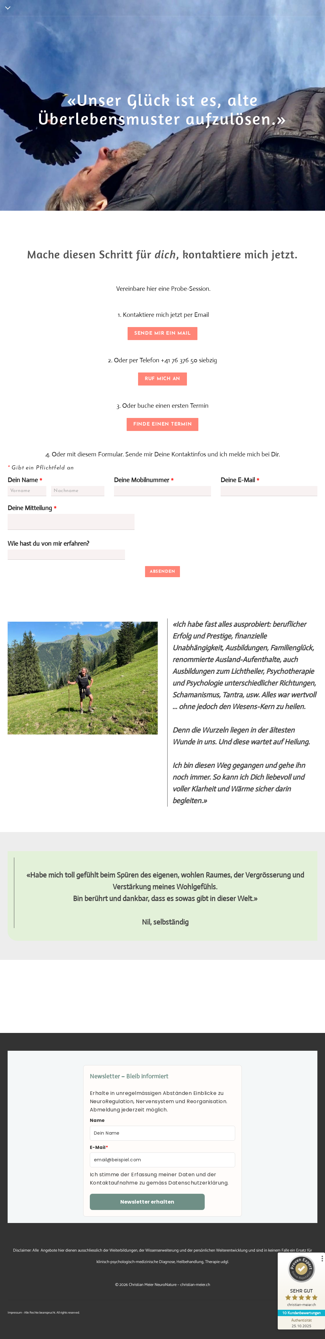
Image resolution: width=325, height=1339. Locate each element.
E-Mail (99, 1147)
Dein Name (25, 480)
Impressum (15, 1312)
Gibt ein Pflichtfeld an (41, 468)
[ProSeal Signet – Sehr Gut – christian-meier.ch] (301, 1282)
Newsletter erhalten (147, 1202)
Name (97, 1120)
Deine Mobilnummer (144, 480)
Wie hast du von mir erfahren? (48, 544)
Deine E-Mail (240, 480)
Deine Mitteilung (32, 508)
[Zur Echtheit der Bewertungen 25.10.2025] (301, 1322)
